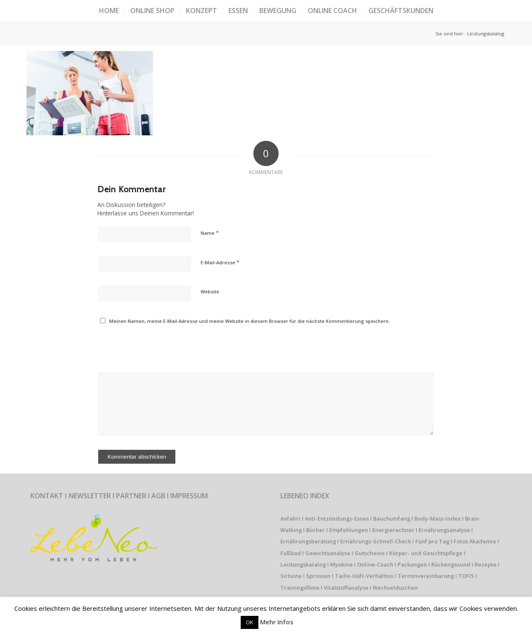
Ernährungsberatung (308, 541)
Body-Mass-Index (437, 518)
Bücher (315, 530)
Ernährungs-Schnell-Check (375, 541)
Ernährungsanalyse (444, 530)
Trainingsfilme (300, 587)
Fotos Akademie (475, 541)
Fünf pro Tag (432, 541)
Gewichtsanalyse (327, 553)
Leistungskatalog (303, 564)
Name (210, 232)
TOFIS (466, 576)
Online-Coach (375, 564)
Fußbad (290, 553)
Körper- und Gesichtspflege (425, 553)
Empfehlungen (348, 530)
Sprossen (318, 576)
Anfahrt (290, 518)
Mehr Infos (276, 622)
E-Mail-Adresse (220, 262)
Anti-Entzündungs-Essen (337, 518)
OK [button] (249, 622)
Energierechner (393, 530)
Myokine (341, 564)
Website (210, 291)
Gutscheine (370, 553)
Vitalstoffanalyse (346, 587)
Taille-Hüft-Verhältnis (364, 576)
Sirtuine (291, 576)
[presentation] (155, 346)
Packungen (412, 564)
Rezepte (486, 564)
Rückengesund (450, 564)
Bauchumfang (391, 518)
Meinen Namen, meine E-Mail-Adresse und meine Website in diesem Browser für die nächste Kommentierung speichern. (249, 321)
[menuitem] (109, 10)
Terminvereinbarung (426, 576)
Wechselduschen (395, 587)
